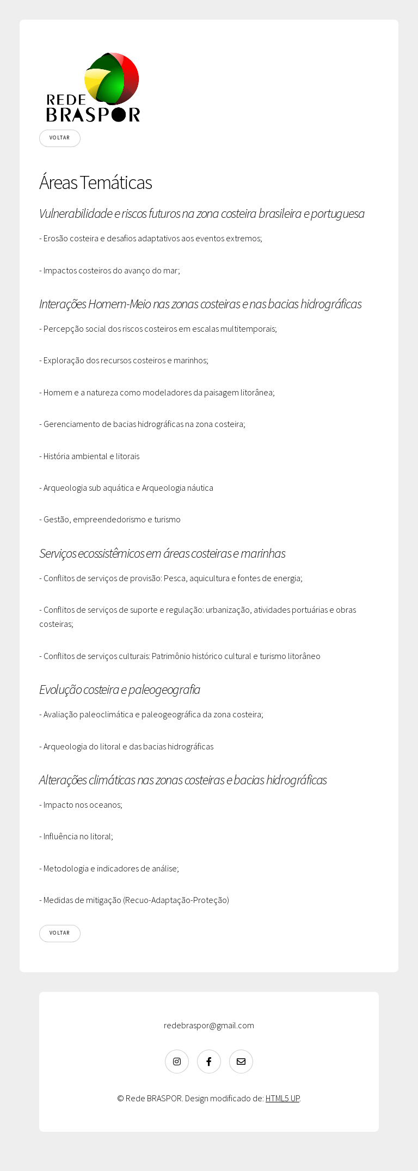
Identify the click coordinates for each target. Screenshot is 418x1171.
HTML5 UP (282, 1098)
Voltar (60, 138)
